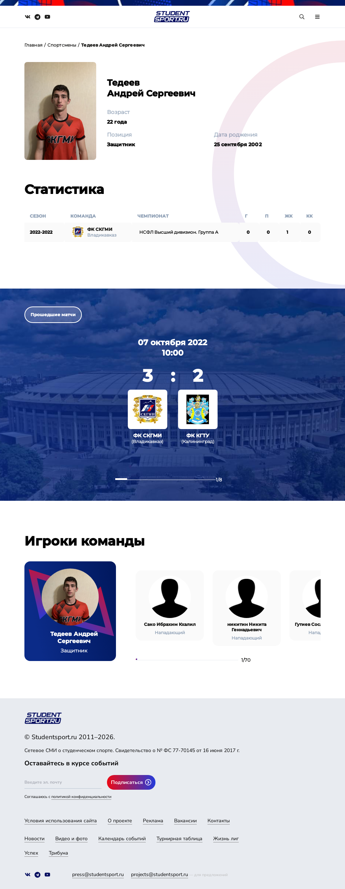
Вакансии (185, 820)
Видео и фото (71, 838)
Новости (34, 838)
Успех (31, 853)
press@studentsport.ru (98, 874)
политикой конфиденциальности (81, 796)
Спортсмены (61, 45)
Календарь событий (122, 838)
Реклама (153, 820)
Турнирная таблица (179, 838)
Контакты (219, 820)
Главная (33, 45)
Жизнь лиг (226, 838)
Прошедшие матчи (53, 314)
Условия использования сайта (60, 820)
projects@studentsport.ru (159, 874)
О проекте (120, 820)
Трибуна (58, 853)
